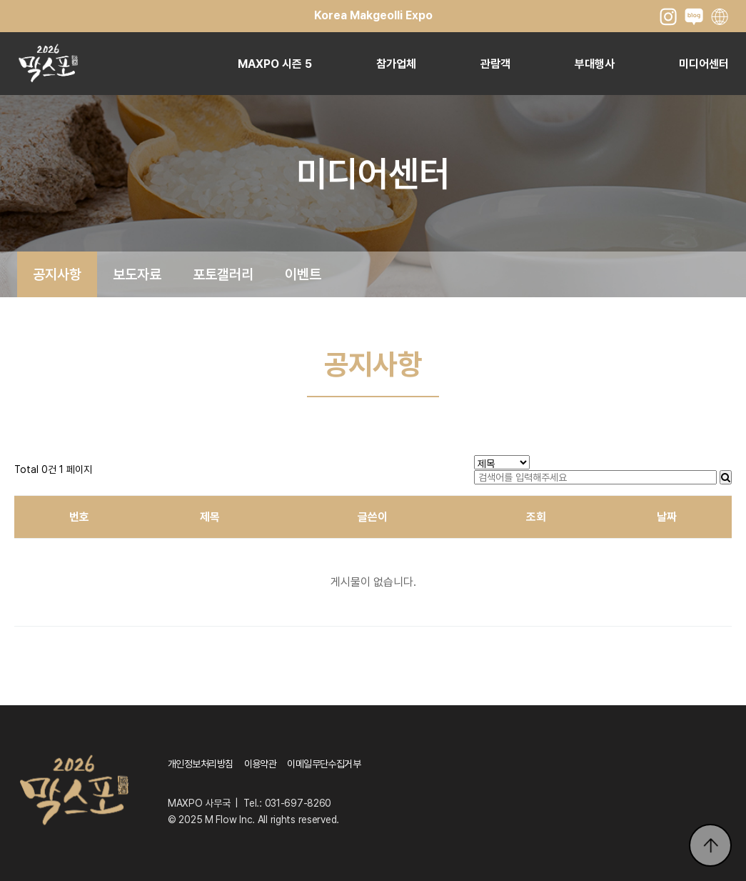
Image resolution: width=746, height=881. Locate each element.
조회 (536, 517)
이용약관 (260, 764)
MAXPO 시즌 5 (275, 64)
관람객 (495, 64)
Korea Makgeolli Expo (373, 16)
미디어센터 (704, 64)
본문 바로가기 (0, 0)
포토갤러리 (223, 274)
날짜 (667, 517)
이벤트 (303, 274)
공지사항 (57, 274)
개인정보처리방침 (200, 764)
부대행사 (595, 64)
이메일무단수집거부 (324, 764)
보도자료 (137, 274)
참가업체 (396, 64)
